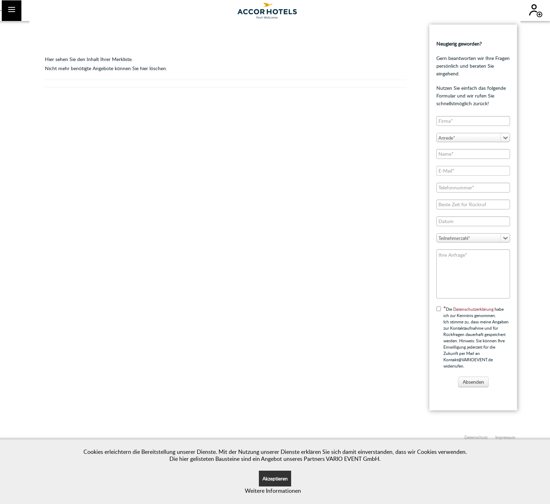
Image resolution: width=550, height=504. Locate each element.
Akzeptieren (275, 478)
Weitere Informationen (273, 491)
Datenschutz (476, 437)
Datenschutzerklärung (473, 309)
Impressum (505, 437)
